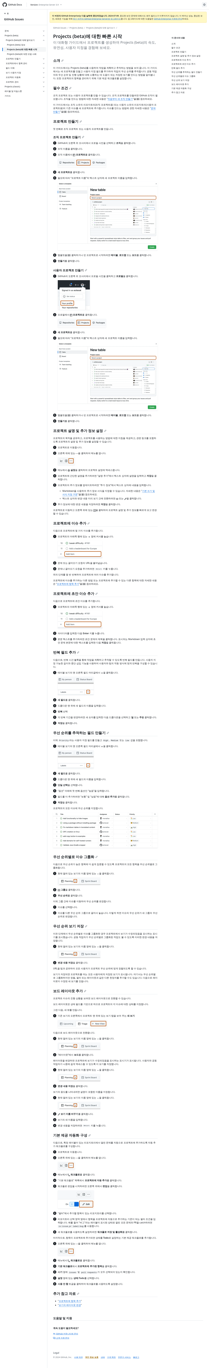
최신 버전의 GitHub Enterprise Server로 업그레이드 (97, 18)
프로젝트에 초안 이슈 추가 (75, 593)
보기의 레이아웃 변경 (70, 1305)
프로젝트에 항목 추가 (68, 583)
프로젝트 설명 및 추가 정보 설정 (79, 430)
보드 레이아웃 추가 (69, 990)
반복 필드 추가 (66, 652)
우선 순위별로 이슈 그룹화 (75, 856)
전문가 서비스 (124, 1357)
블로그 (136, 1357)
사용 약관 (78, 1357)
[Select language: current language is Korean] (204, 4)
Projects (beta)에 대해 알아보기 (100, 27)
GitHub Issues (14, 19)
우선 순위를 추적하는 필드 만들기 (81, 732)
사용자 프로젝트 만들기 (70, 270)
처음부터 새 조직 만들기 (120, 99)
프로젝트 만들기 (67, 121)
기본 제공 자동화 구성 (72, 1135)
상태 (103, 1357)
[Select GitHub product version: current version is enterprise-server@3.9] (46, 4)
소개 (58, 60)
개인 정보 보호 (91, 1357)
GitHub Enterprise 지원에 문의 (168, 18)
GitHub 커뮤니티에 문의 (65, 1333)
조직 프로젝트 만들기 (68, 137)
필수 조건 (62, 88)
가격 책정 (111, 1357)
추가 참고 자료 (66, 1293)
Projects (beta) (76, 27)
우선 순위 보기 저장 (70, 926)
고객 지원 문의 (61, 1338)
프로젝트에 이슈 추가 (71, 523)
